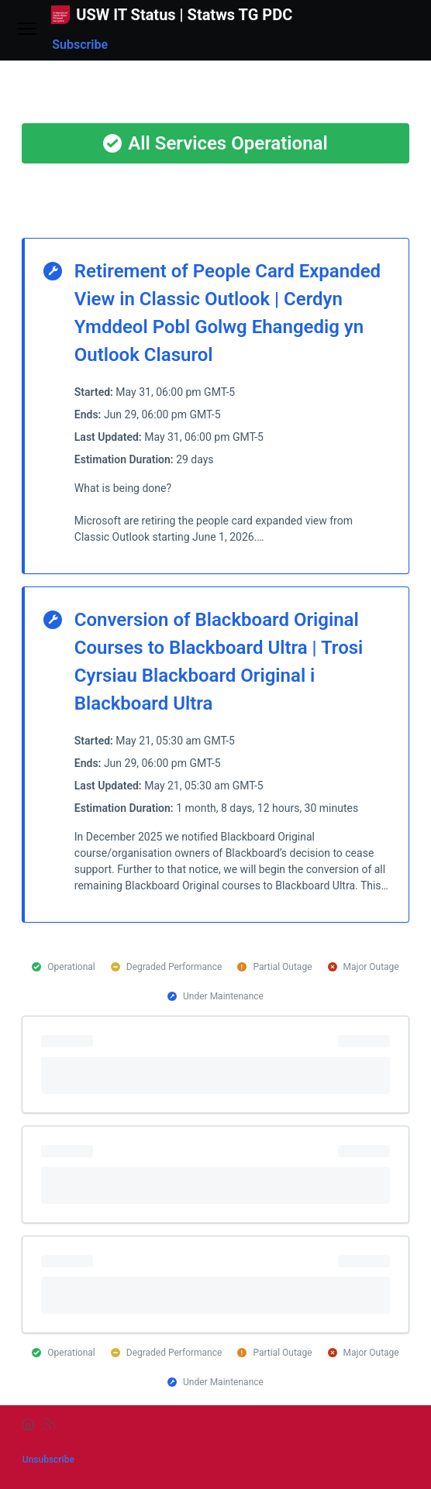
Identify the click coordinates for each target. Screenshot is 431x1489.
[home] (28, 1424)
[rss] (49, 1424)
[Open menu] (26, 30)
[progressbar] (215, 1064)
